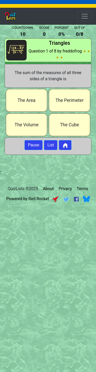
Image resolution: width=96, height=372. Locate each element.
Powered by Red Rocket (32, 198)
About (48, 188)
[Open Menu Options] (85, 16)
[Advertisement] (48, 255)
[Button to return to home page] (65, 145)
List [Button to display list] (50, 145)
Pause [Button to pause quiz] (33, 145)
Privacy (65, 188)
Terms (82, 188)
